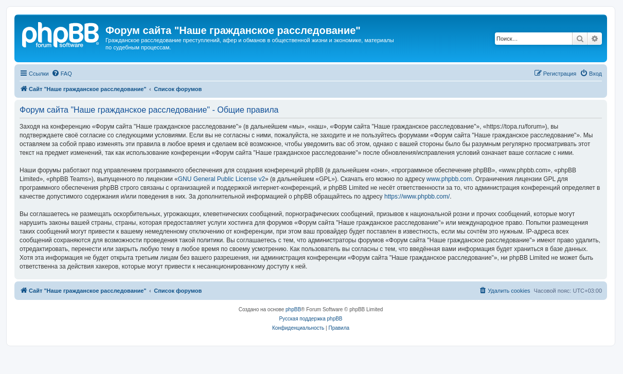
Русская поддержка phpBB (310, 319)
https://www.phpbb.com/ (417, 196)
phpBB (293, 309)
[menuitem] (61, 73)
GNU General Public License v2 (221, 179)
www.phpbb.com (449, 179)
